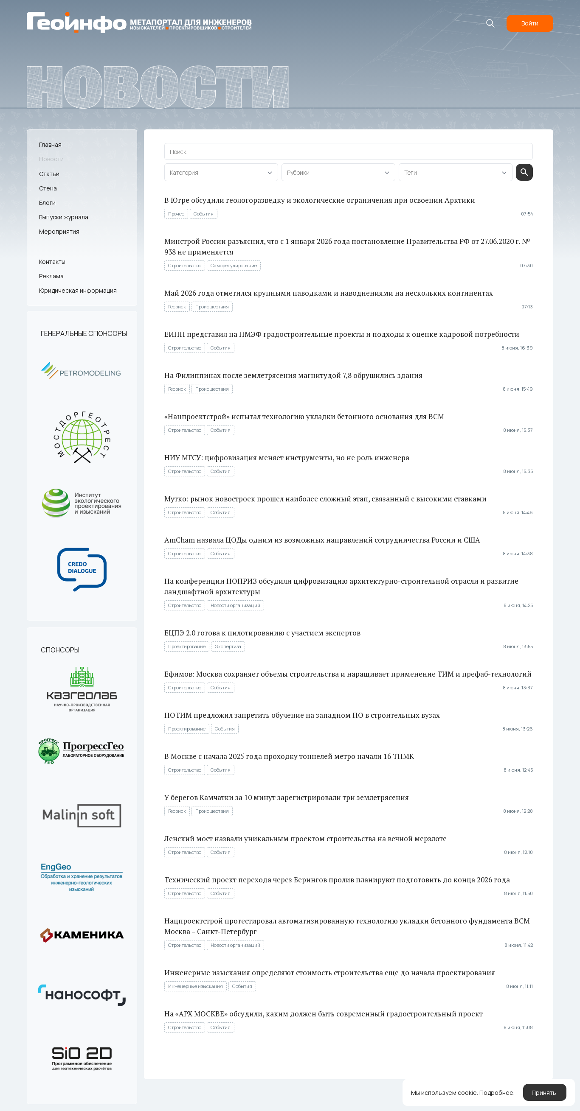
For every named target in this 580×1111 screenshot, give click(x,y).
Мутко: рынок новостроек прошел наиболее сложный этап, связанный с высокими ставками (325, 499)
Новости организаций (235, 605)
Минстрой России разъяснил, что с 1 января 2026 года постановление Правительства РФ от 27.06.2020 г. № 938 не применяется (347, 246)
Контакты (52, 261)
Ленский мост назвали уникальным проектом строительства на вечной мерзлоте (305, 838)
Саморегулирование (234, 265)
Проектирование (187, 646)
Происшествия (212, 306)
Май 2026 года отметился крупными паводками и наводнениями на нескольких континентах (328, 293)
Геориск (177, 306)
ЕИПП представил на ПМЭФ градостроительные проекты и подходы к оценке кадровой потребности (341, 334)
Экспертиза (228, 646)
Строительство (184, 265)
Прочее (176, 213)
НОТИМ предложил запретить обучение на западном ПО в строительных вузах (302, 715)
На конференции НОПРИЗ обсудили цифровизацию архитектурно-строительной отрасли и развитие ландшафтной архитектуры (341, 586)
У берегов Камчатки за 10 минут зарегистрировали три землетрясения (286, 797)
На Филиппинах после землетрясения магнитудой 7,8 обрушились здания (293, 375)
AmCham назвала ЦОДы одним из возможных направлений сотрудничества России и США (322, 540)
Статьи (49, 174)
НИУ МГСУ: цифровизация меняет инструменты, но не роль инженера (286, 457)
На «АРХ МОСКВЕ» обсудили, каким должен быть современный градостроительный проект (323, 1014)
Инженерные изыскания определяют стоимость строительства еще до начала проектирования (329, 972)
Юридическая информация (78, 290)
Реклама (51, 276)
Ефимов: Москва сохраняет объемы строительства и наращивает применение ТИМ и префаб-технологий (348, 674)
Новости (51, 159)
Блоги (47, 203)
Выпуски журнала (63, 217)
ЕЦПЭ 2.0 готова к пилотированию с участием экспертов (262, 633)
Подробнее (496, 1093)
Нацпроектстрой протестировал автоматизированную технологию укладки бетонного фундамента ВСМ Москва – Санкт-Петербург (347, 926)
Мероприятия (59, 231)
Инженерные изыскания (195, 986)
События (204, 213)
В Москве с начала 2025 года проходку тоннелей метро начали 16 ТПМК (289, 756)
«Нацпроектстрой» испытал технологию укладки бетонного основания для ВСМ (304, 416)
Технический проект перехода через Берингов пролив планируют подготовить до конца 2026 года (337, 879)
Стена (48, 188)
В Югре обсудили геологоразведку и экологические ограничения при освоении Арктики (319, 200)
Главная (50, 144)
